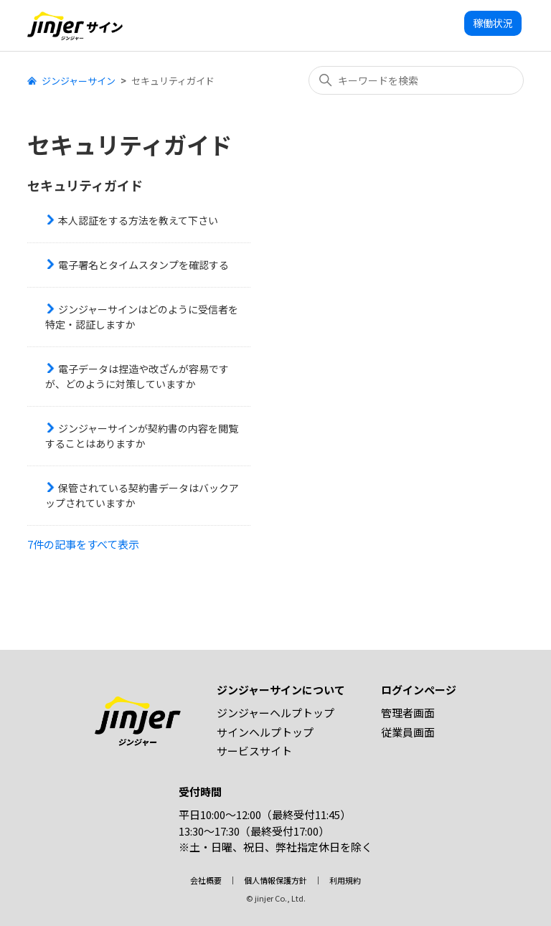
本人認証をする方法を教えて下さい (138, 220)
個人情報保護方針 (275, 880)
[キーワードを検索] (416, 80)
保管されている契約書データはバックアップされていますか (142, 495)
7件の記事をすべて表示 (83, 544)
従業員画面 (408, 732)
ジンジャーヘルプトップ (275, 712)
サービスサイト (254, 750)
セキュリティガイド (85, 185)
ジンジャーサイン (79, 81)
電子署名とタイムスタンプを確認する (143, 265)
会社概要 (206, 880)
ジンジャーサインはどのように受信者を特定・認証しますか (141, 316)
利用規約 (345, 880)
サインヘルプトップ (265, 732)
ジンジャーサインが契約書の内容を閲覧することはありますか (141, 435)
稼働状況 (493, 23)
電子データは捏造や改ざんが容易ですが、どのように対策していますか (137, 376)
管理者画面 (408, 712)
